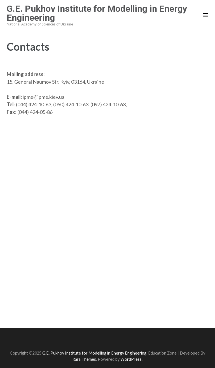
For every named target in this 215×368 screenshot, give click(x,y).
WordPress (131, 359)
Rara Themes (84, 359)
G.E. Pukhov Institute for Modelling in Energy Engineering (97, 13)
